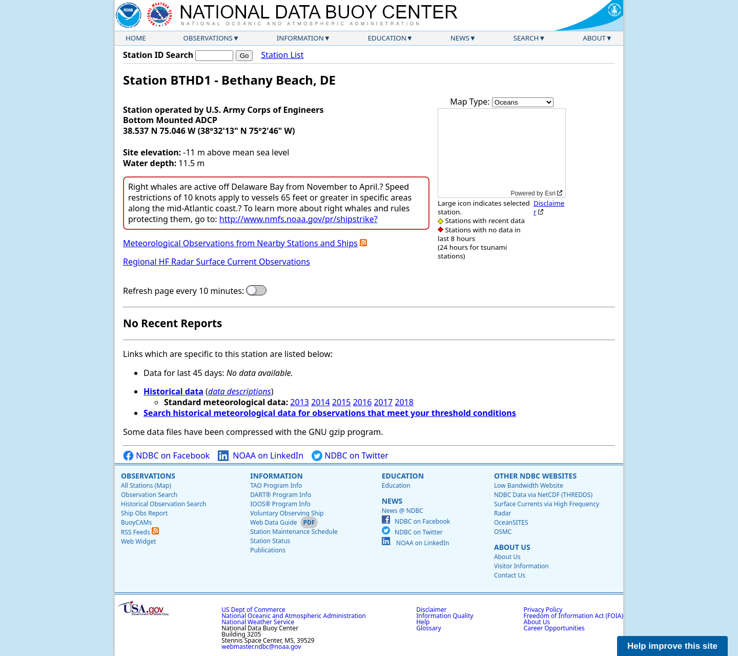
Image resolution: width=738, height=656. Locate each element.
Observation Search (149, 494)
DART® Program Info (280, 494)
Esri (550, 193)
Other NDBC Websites (535, 476)
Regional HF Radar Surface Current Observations (216, 261)
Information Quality (444, 615)
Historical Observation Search (163, 504)
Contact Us (509, 575)
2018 (404, 402)
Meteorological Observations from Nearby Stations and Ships (240, 243)
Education (387, 38)
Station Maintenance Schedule (294, 531)
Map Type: (471, 101)
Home (136, 38)
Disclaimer (549, 207)
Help (422, 622)
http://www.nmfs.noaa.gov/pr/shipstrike (296, 219)
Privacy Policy (543, 609)
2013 (299, 402)
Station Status (270, 540)
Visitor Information (521, 566)
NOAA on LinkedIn (260, 455)
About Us (512, 547)
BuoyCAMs (136, 522)
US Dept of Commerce (253, 609)
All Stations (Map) (146, 485)
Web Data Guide (273, 522)
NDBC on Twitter (350, 455)
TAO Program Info (276, 485)
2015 (341, 402)
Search (526, 38)
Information (300, 38)
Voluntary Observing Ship (286, 513)
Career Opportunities (554, 628)
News (459, 38)
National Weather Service (257, 622)
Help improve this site (672, 646)
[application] (501, 153)
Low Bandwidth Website (528, 485)
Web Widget (138, 541)
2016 (362, 402)
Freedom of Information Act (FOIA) (573, 615)
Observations (207, 38)
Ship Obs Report (144, 513)
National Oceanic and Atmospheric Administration (293, 615)
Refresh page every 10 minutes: (183, 291)
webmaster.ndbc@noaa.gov (261, 646)
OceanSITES (511, 522)
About (594, 38)
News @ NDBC (402, 510)
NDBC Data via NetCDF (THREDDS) (543, 494)
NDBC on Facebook (166, 455)
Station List (282, 55)
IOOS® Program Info (280, 504)
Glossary (428, 628)
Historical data (173, 391)
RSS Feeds (140, 532)
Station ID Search (158, 55)
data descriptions (239, 391)
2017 (383, 402)
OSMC (502, 531)
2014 (320, 402)
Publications (267, 550)
